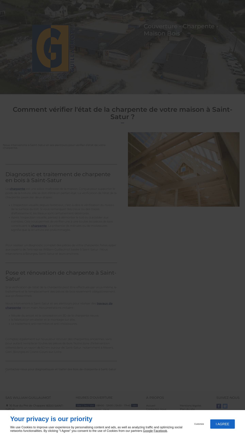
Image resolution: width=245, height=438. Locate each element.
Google (148, 431)
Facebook (160, 431)
